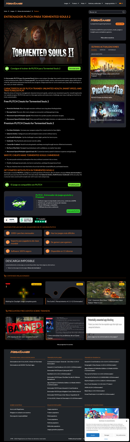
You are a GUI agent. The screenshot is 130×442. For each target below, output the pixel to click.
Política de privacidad (74, 438)
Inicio (5, 11)
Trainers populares (53, 412)
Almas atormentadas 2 (24, 11)
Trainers (36, 11)
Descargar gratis (74, 68)
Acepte (93, 435)
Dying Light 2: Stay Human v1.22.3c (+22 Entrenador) (100, 365)
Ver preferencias (121, 435)
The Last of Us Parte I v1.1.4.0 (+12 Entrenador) (99, 374)
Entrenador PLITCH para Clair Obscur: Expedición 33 (63, 395)
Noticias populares (53, 423)
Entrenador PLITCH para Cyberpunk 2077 (60, 370)
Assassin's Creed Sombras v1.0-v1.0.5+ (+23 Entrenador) (64, 367)
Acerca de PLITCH (73, 211)
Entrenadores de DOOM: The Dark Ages (22, 365)
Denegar (106, 435)
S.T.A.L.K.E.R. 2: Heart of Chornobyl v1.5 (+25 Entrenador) (64, 398)
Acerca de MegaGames (17, 409)
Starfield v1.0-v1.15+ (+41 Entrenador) (59, 374)
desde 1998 (120, 24)
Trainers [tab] (94, 50)
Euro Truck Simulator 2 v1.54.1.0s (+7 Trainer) (98, 384)
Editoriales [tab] (112, 50)
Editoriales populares (53, 426)
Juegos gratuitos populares (55, 429)
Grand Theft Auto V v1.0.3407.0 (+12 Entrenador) (99, 394)
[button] (126, 421)
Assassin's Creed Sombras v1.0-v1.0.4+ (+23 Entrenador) (102, 361)
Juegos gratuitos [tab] (96, 54)
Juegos (12, 11)
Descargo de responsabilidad (18, 416)
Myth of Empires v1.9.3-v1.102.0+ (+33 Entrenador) (100, 380)
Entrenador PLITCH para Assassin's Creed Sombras (62, 388)
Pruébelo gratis (74, 185)
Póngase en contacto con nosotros (20, 412)
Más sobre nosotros (107, 38)
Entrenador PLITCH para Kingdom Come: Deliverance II (64, 391)
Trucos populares (52, 419)
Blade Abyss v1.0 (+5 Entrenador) (95, 391)
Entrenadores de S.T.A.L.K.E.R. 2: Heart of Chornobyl (26, 361)
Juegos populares (52, 409)
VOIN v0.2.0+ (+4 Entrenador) (94, 387)
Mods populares (52, 416)
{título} (106, 439)
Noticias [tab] (102, 50)
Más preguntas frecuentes (65, 344)
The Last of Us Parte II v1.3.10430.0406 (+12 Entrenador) (102, 377)
